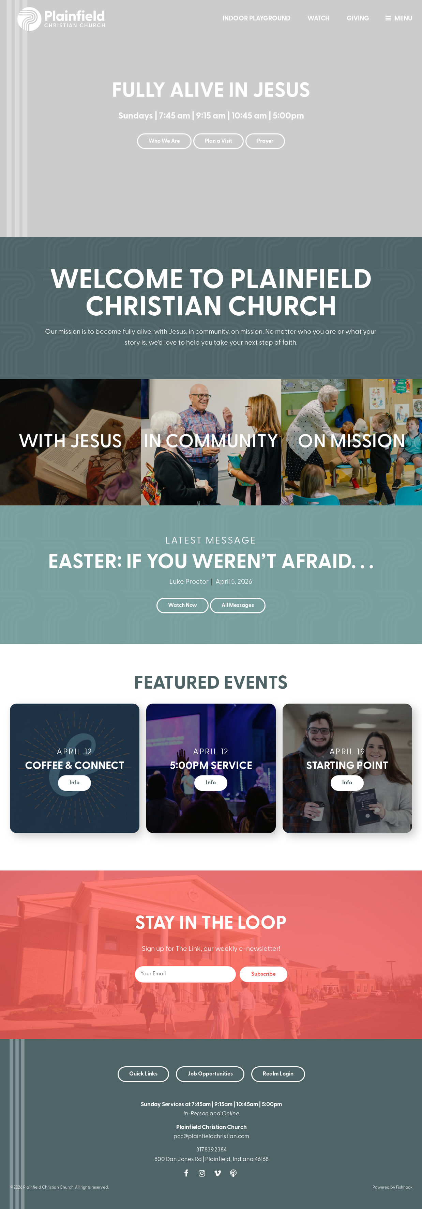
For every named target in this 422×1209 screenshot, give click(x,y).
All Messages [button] (238, 605)
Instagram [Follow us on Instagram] (203, 1173)
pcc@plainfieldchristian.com (211, 1137)
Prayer (265, 141)
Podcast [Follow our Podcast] (234, 1173)
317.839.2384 (211, 1150)
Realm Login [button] (278, 1074)
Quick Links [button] (143, 1074)
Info (74, 783)
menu (397, 19)
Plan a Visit (218, 141)
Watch (318, 19)
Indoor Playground (256, 19)
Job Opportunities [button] (210, 1074)
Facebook (187, 1173)
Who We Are (164, 141)
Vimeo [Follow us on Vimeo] (219, 1173)
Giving (358, 19)
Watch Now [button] (182, 605)
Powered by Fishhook (392, 1188)
